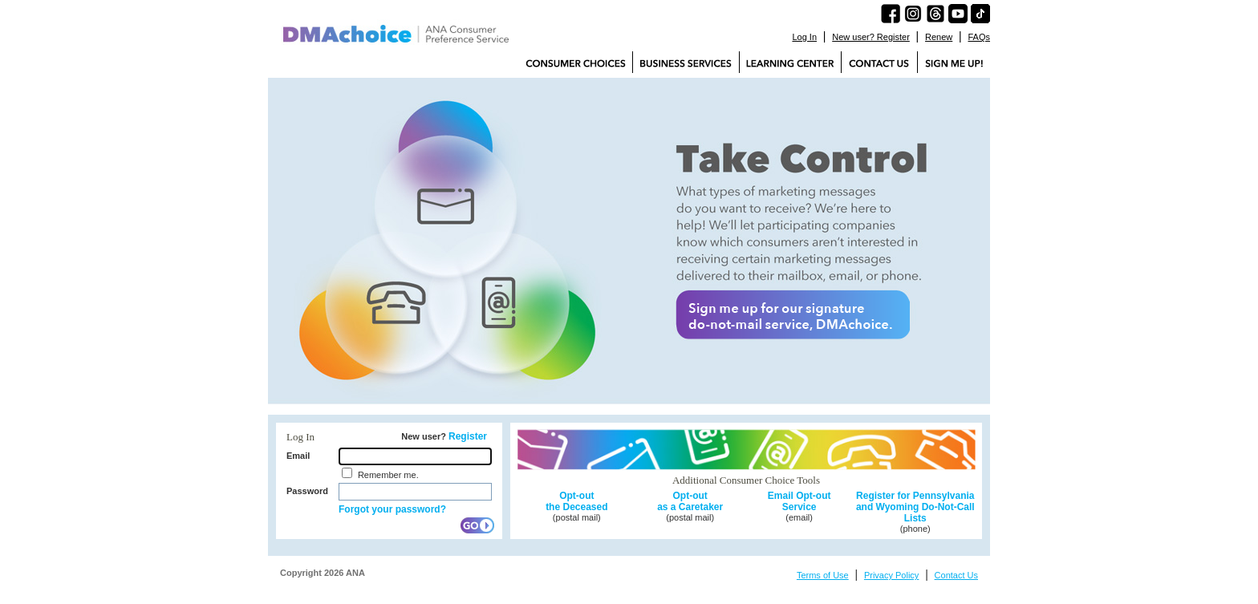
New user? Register (871, 37)
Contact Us (956, 575)
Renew (938, 37)
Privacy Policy (891, 575)
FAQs (979, 37)
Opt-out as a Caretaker (690, 501)
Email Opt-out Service (799, 501)
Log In (804, 37)
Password (307, 491)
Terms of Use (823, 575)
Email (298, 455)
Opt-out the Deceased (576, 501)
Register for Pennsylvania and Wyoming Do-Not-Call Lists (915, 507)
